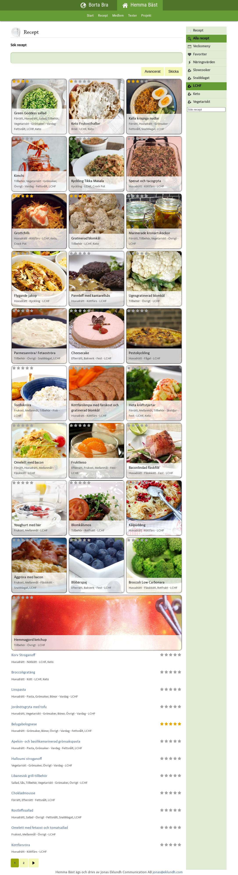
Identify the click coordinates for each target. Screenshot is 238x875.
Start (90, 16)
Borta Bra (94, 5)
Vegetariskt (199, 102)
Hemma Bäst (139, 5)
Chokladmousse (23, 793)
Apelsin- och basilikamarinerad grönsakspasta (45, 741)
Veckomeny (199, 46)
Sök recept (19, 45)
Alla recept (198, 38)
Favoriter (197, 54)
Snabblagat (198, 78)
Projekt (146, 16)
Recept (103, 16)
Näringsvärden (201, 62)
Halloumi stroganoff (26, 759)
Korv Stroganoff (23, 655)
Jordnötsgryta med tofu (29, 707)
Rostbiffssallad (22, 810)
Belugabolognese (24, 724)
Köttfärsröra (20, 845)
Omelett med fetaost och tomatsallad (39, 828)
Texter (132, 16)
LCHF (194, 86)
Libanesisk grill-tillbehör (29, 776)
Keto (194, 94)
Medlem (118, 16)
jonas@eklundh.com (168, 872)
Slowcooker (199, 70)
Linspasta (18, 690)
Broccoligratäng (23, 672)
